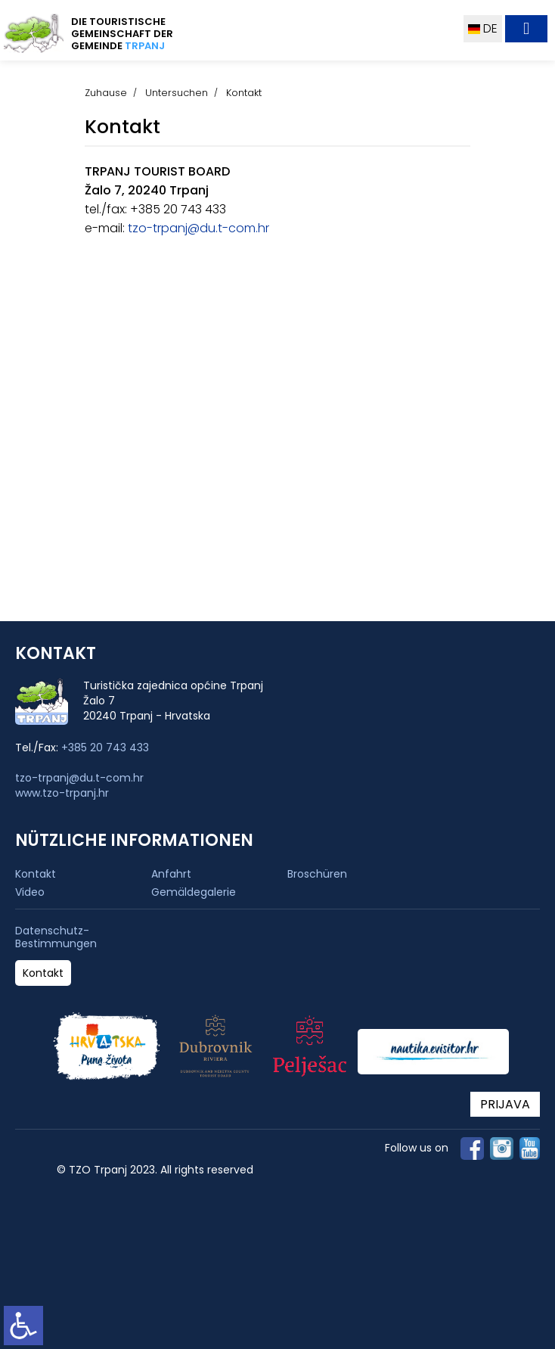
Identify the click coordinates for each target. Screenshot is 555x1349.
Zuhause (106, 92)
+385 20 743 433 (105, 747)
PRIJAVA (505, 1104)
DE (483, 28)
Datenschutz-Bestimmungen (56, 937)
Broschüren (317, 873)
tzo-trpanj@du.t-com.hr (197, 228)
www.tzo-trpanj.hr (62, 792)
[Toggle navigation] (526, 28)
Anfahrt (171, 873)
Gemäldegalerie (193, 892)
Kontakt (35, 873)
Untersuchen (176, 92)
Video (30, 892)
